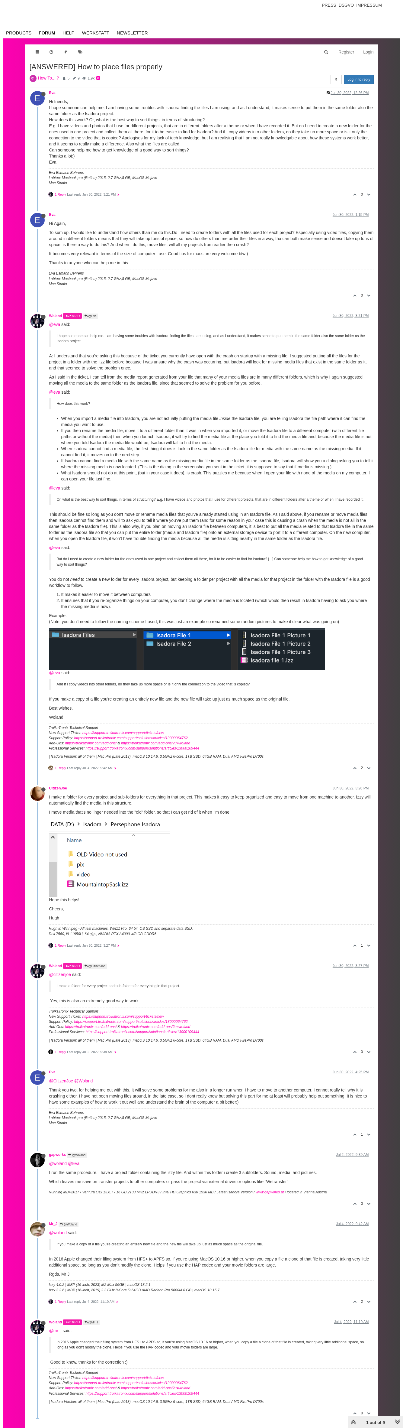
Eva (52, 93)
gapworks (57, 1155)
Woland (55, 316)
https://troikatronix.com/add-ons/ (91, 743)
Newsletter (132, 32)
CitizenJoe (58, 788)
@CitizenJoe (95, 966)
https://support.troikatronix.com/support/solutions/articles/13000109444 (142, 748)
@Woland (83, 1080)
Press (329, 5)
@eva (54, 324)
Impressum (369, 5)
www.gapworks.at (270, 1192)
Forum (47, 32)
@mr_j (55, 1330)
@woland (58, 1163)
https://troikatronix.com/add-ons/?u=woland (155, 743)
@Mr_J (91, 1322)
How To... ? (48, 78)
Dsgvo (346, 5)
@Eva (91, 316)
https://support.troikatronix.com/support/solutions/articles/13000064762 (131, 738)
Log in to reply (358, 79)
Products (18, 32)
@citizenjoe (60, 974)
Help (68, 32)
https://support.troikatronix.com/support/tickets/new (123, 733)
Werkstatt (95, 32)
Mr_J (53, 1224)
